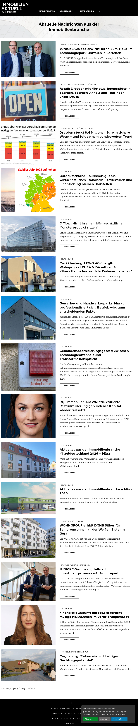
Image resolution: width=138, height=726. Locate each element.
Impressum (57, 714)
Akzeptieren (90, 719)
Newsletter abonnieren (62, 709)
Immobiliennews (46, 11)
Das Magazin (66, 11)
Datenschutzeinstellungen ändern (69, 719)
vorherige (6, 688)
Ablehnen (104, 719)
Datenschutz (70, 714)
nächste (31, 688)
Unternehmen (86, 11)
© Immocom (69, 724)
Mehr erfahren (119, 719)
